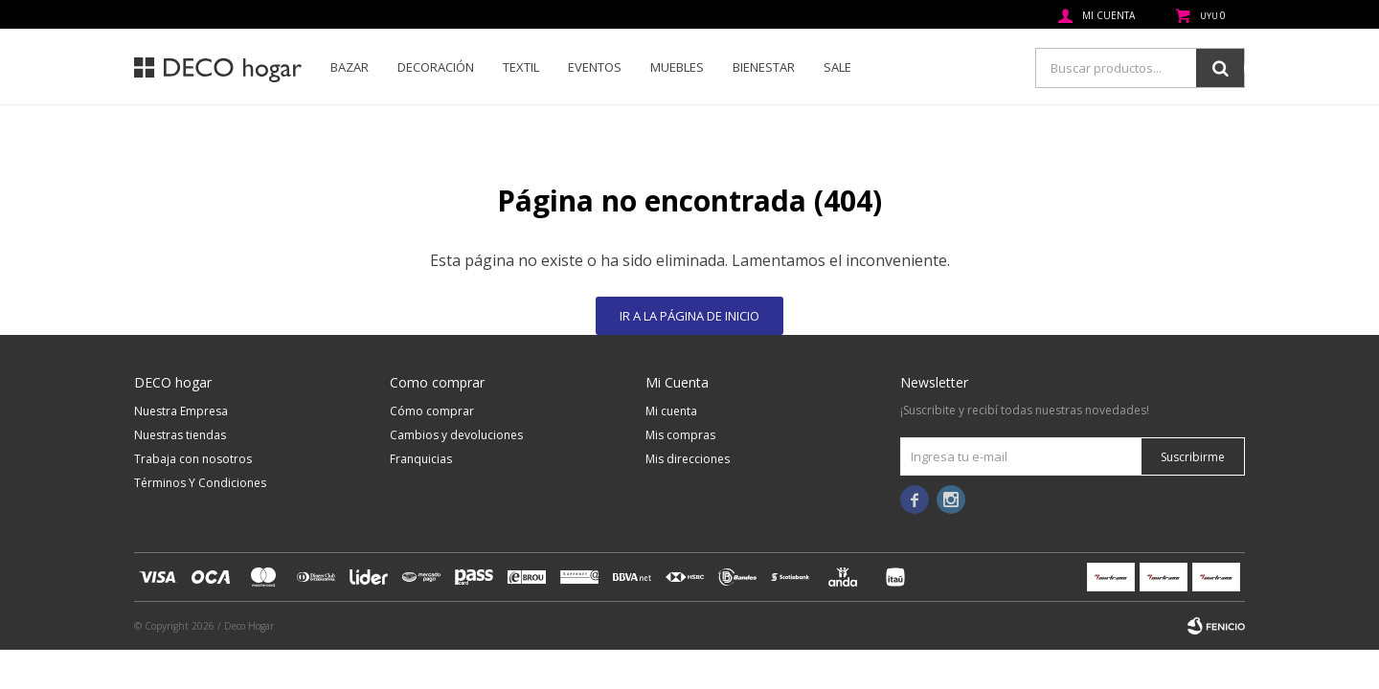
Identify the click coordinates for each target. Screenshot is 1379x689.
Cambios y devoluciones (456, 435)
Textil (521, 67)
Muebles (677, 67)
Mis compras (680, 435)
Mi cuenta (671, 411)
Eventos (595, 67)
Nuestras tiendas (180, 435)
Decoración (435, 67)
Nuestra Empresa (181, 411)
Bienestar (764, 67)
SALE (837, 67)
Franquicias (421, 459)
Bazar (349, 67)
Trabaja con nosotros (193, 459)
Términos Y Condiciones (200, 483)
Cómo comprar (432, 411)
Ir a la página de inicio (689, 315)
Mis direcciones (687, 459)
